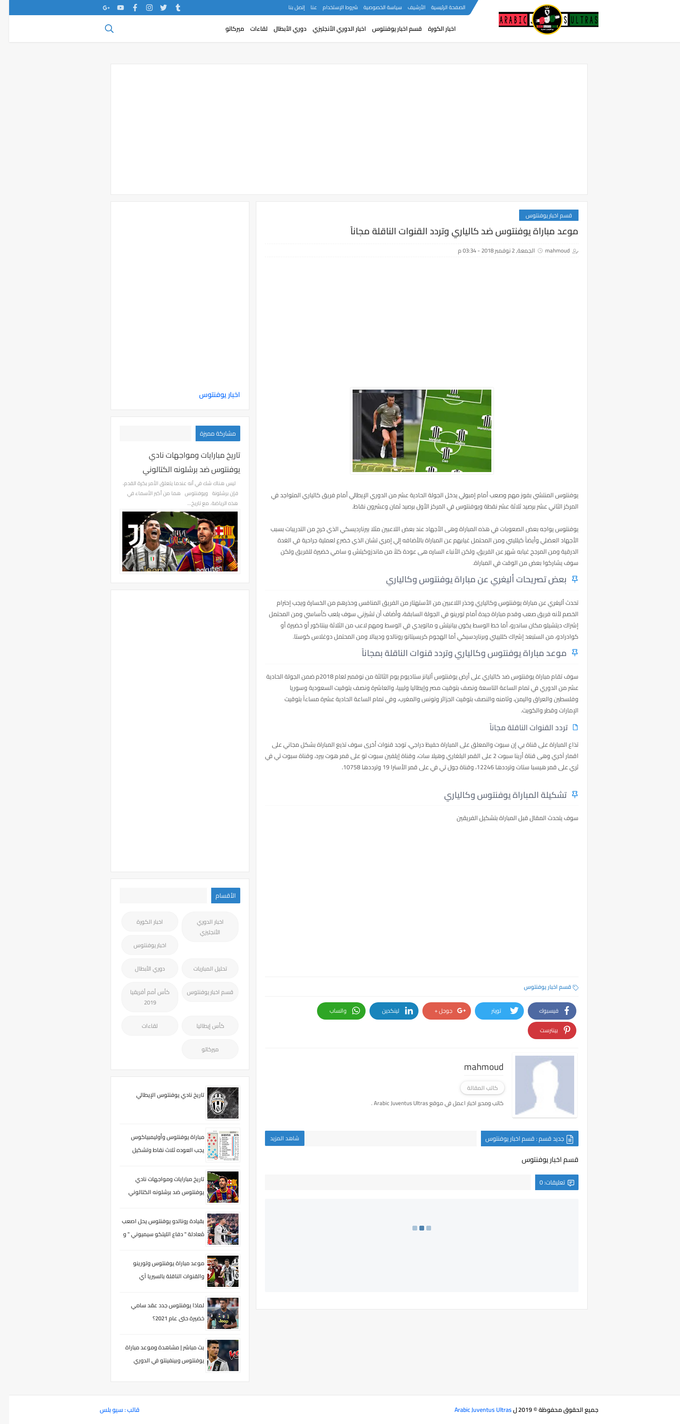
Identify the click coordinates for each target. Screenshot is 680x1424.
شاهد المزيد (275, 1138)
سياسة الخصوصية (373, 7)
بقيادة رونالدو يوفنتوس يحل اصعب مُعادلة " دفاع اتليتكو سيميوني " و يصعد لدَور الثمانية (154, 1234)
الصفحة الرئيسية (439, 7)
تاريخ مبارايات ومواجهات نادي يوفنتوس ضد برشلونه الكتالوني (182, 462)
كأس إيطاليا (201, 1025)
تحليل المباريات (201, 968)
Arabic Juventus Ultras (474, 1409)
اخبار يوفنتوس (210, 394)
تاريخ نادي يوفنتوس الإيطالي (161, 1094)
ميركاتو (225, 28)
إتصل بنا (287, 7)
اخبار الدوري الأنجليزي (330, 28)
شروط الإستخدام (331, 7)
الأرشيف (407, 7)
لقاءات (249, 28)
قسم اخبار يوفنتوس (388, 28)
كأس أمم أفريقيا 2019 (140, 997)
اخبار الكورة (433, 28)
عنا (304, 7)
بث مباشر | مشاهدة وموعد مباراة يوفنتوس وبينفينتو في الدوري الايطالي (155, 1360)
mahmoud (548, 250)
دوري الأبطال (281, 28)
